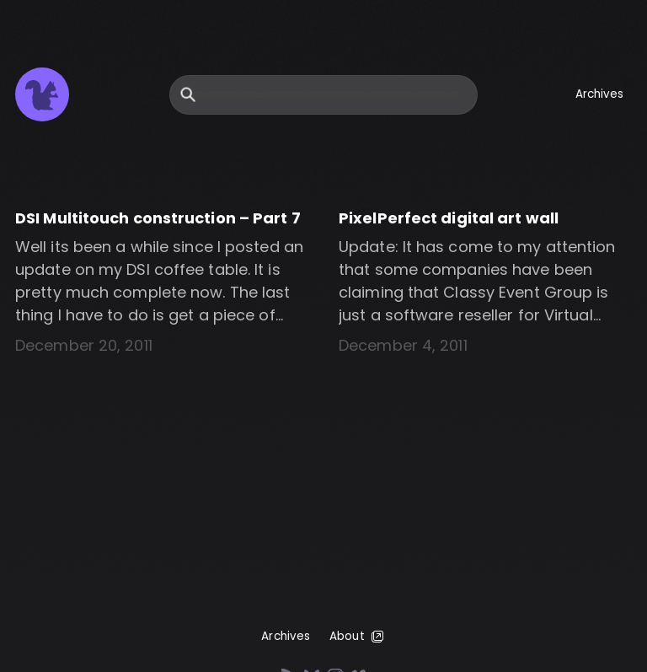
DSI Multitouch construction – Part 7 (158, 217)
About (357, 636)
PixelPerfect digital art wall (449, 217)
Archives (599, 94)
